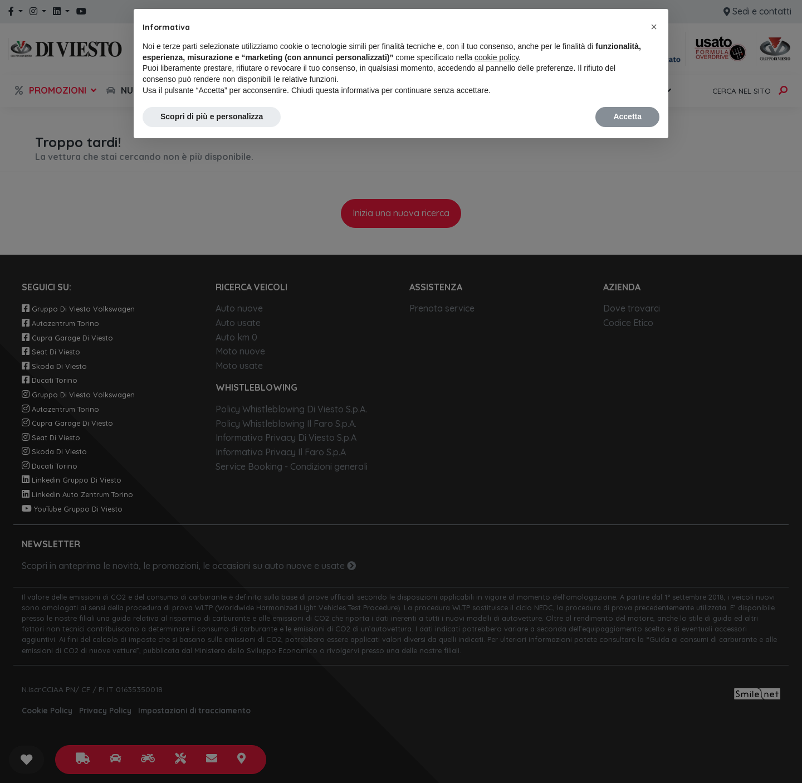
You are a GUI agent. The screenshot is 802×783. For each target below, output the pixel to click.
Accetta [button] (627, 116)
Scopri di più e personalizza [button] (211, 116)
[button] (654, 27)
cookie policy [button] (497, 57)
